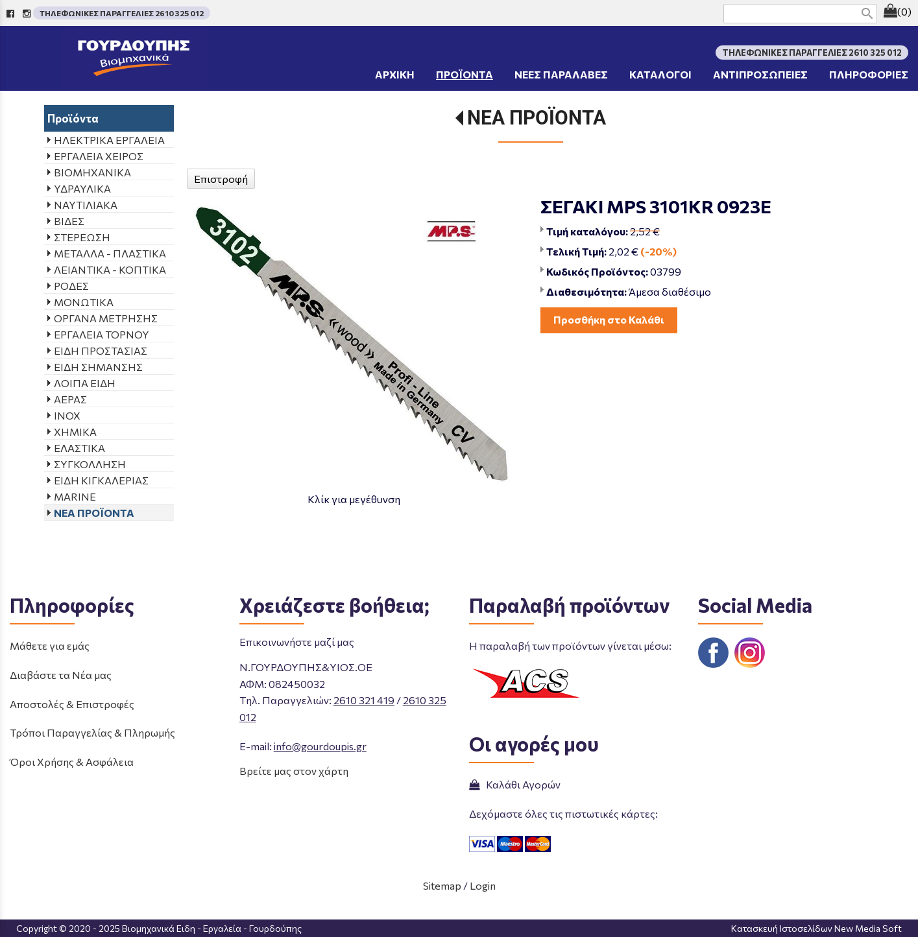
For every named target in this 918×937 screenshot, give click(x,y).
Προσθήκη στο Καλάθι (608, 319)
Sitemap (442, 885)
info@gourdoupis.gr (320, 746)
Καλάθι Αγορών (515, 784)
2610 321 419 (363, 700)
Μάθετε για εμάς (50, 645)
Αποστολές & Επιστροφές (72, 704)
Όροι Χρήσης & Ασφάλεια (72, 761)
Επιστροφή (221, 178)
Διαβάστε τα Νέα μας (61, 675)
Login (483, 885)
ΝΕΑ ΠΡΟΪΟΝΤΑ (536, 117)
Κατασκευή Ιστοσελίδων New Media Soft (816, 928)
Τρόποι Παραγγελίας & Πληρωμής (92, 732)
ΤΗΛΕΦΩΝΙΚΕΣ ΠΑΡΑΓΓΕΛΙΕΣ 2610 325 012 (122, 13)
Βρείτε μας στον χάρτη (293, 771)
